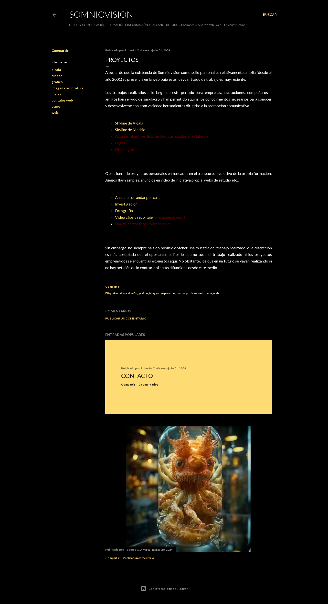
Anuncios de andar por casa (137, 197)
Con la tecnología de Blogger (164, 589)
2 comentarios (148, 384)
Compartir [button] (60, 50)
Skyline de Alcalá (129, 123)
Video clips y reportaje (134, 217)
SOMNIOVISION (101, 14)
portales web (62, 100)
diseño (57, 76)
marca (57, 94)
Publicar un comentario (125, 318)
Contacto (137, 375)
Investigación (126, 204)
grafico (57, 82)
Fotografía (124, 210)
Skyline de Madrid (130, 129)
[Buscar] (270, 15)
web (55, 112)
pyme (56, 106)
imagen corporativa (67, 88)
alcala (56, 70)
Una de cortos (126, 223)
